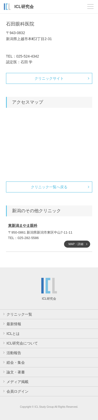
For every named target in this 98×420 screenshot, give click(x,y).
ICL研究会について (22, 343)
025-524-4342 (27, 56)
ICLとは (13, 333)
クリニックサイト (49, 78)
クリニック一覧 (19, 314)
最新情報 (14, 324)
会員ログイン (17, 391)
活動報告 (14, 353)
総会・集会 (16, 362)
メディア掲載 (17, 382)
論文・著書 (16, 372)
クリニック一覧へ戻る (49, 187)
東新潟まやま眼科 (22, 225)
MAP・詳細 (75, 244)
